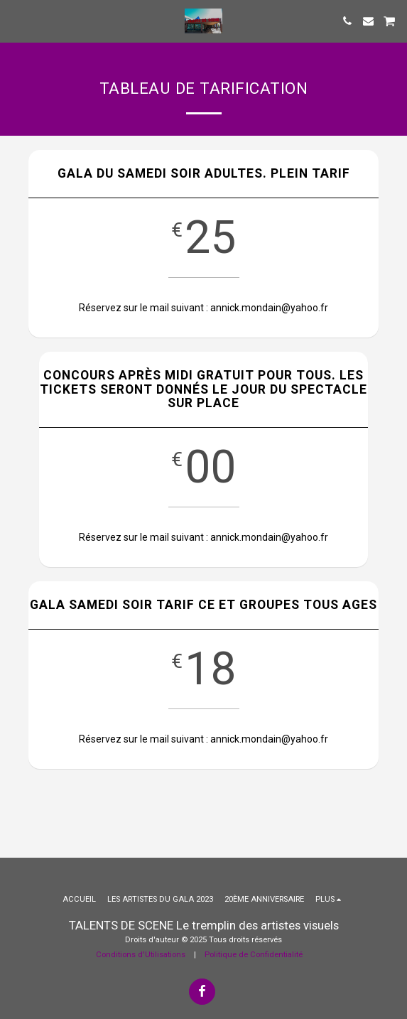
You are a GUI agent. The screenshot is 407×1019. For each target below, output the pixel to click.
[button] (16, 20)
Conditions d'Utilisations (140, 954)
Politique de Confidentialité (254, 954)
